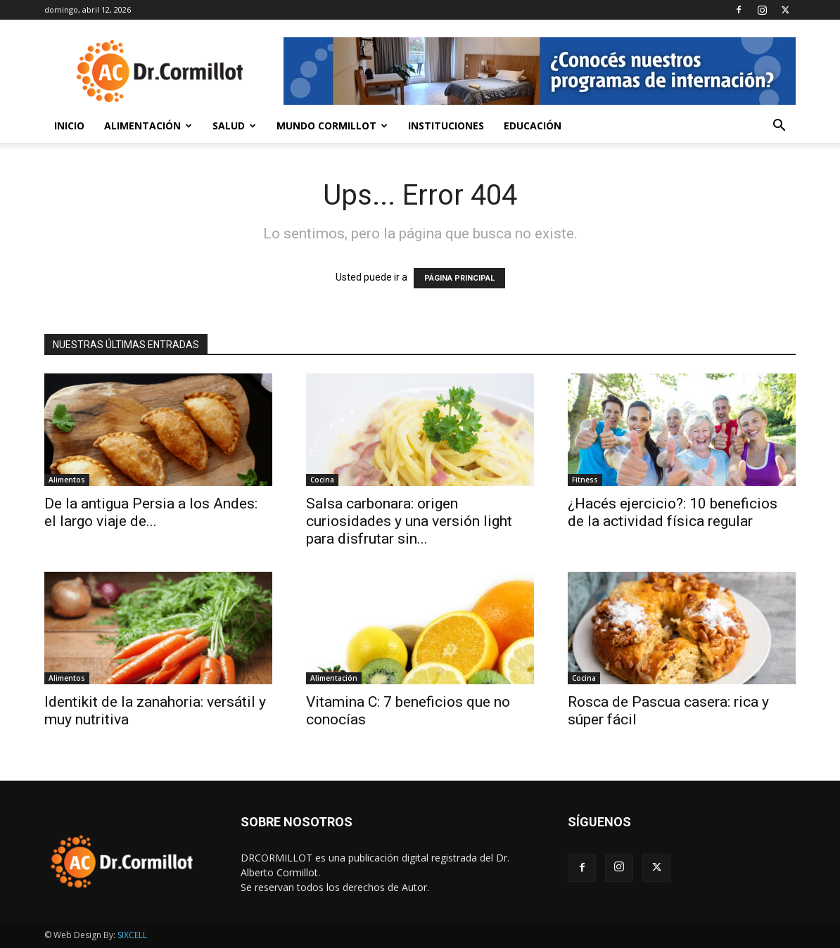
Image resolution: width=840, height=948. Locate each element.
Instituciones (446, 125)
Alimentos (67, 480)
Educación (532, 125)
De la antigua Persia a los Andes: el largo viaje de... (150, 512)
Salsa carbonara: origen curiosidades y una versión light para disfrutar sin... (409, 521)
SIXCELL (132, 935)
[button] (779, 127)
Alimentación (148, 125)
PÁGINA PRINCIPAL (459, 278)
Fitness (585, 480)
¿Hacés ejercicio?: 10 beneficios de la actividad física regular (672, 512)
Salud (234, 125)
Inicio (69, 125)
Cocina (322, 480)
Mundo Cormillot (332, 125)
